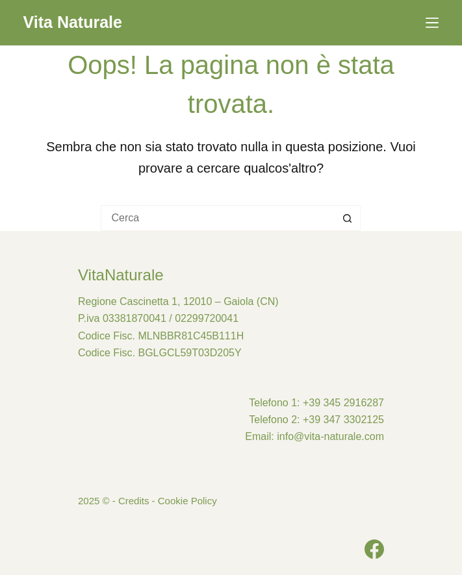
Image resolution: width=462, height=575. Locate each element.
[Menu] (432, 22)
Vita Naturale (72, 22)
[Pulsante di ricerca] (348, 218)
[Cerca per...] (218, 218)
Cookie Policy (187, 500)
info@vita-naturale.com (330, 436)
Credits (133, 500)
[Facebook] (374, 549)
